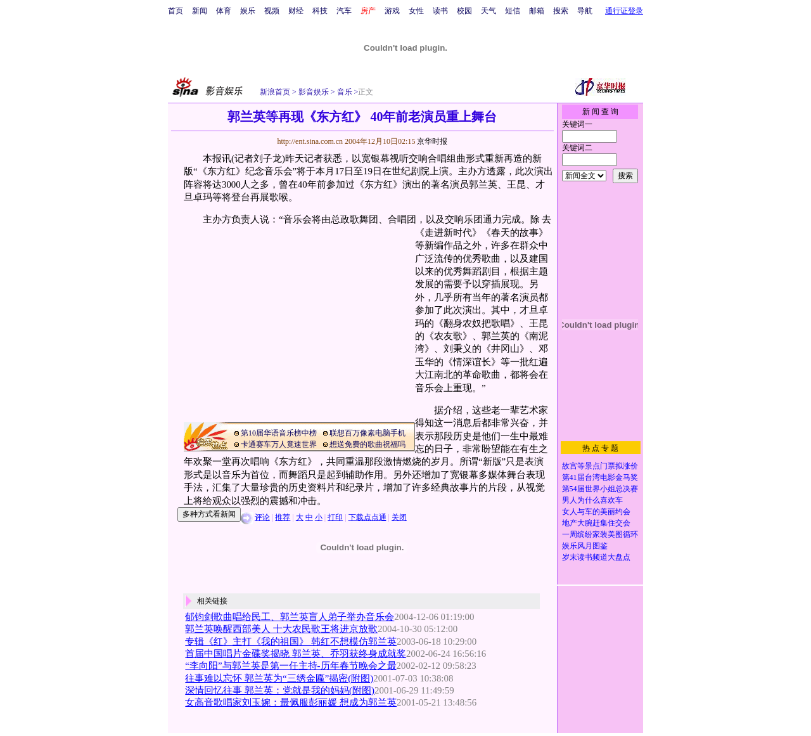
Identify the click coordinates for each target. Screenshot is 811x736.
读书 (440, 10)
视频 (271, 10)
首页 (175, 10)
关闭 (399, 517)
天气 (488, 10)
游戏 (392, 10)
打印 (335, 517)
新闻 (199, 10)
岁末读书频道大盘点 (596, 557)
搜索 (560, 10)
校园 (464, 10)
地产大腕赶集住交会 (596, 523)
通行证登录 (624, 10)
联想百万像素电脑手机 (367, 433)
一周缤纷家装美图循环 (600, 534)
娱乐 (247, 10)
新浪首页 (275, 91)
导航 (584, 10)
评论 (262, 517)
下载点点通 (367, 517)
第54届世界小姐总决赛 (600, 488)
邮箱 (536, 10)
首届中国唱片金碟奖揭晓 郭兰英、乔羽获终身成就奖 (295, 654)
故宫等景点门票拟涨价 (600, 466)
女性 (416, 10)
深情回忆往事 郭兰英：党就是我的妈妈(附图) (279, 690)
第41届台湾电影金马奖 (600, 477)
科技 (320, 10)
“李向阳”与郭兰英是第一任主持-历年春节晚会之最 (290, 666)
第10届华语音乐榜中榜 (279, 433)
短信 (512, 10)
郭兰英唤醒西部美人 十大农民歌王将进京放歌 (281, 629)
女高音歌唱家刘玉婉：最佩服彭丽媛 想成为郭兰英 (291, 702)
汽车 (344, 10)
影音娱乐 (313, 91)
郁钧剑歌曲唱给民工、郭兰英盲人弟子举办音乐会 (289, 617)
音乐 (343, 91)
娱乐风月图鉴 (585, 545)
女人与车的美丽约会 (596, 511)
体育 (223, 10)
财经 (295, 10)
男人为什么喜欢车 (592, 500)
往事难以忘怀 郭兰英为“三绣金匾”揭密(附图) (279, 678)
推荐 (282, 517)
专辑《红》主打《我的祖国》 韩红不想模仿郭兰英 (291, 641)
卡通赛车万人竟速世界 (279, 444)
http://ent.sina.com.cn (311, 141)
